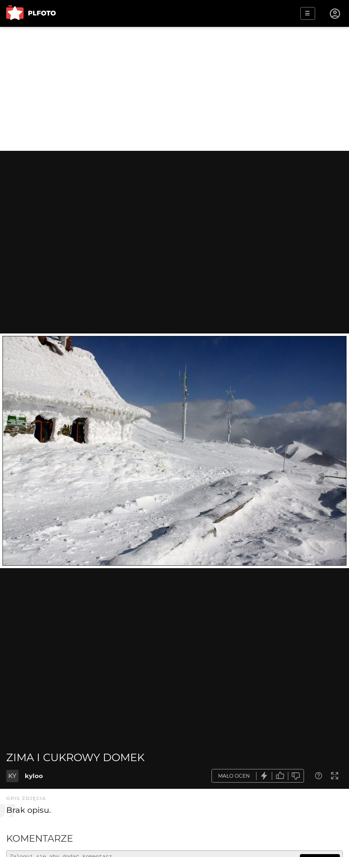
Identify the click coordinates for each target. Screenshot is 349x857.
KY (12, 776)
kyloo (34, 776)
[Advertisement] (174, 89)
